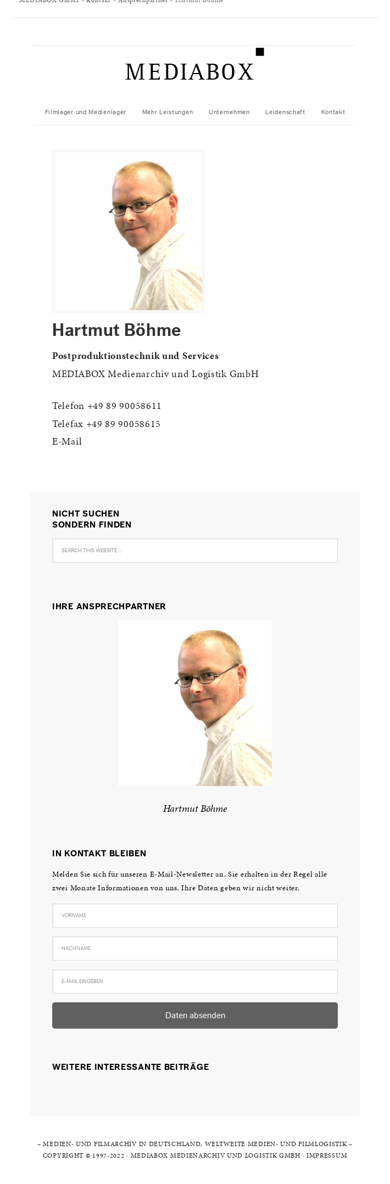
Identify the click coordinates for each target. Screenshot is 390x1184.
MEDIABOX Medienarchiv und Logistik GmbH (215, 1155)
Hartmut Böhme (195, 808)
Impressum (327, 1155)
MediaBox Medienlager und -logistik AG (195, 72)
